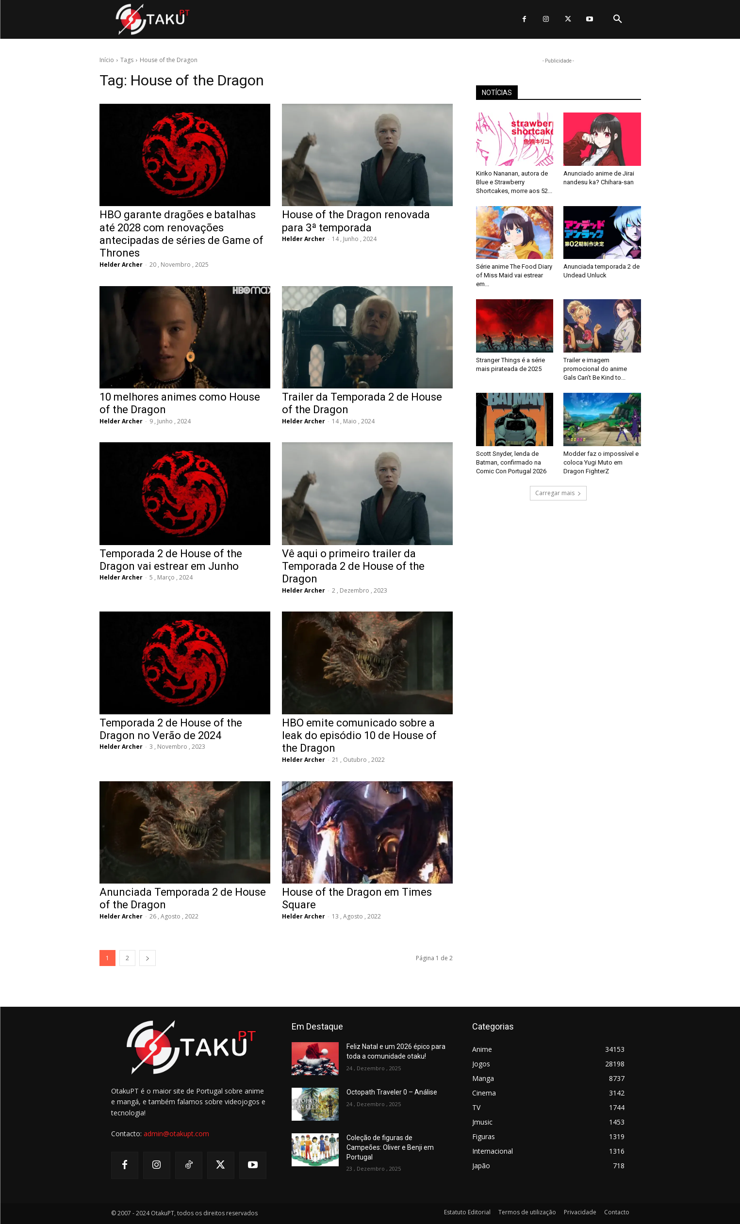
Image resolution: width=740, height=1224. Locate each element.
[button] (617, 19)
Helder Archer (121, 264)
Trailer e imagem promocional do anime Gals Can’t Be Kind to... (595, 368)
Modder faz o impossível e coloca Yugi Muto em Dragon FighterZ (601, 462)
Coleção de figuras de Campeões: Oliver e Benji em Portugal (390, 1147)
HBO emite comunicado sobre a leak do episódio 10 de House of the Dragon (359, 736)
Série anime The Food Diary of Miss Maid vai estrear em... (514, 275)
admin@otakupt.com (176, 1133)
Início (106, 60)
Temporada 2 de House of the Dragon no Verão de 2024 (170, 729)
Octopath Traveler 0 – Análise (391, 1092)
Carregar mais (558, 493)
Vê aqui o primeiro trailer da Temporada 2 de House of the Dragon (353, 566)
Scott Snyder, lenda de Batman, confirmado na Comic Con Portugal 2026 (511, 462)
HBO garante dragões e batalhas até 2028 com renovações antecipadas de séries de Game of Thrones (181, 234)
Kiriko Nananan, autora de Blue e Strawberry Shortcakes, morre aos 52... (514, 182)
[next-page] (147, 958)
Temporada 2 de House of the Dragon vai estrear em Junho (170, 560)
